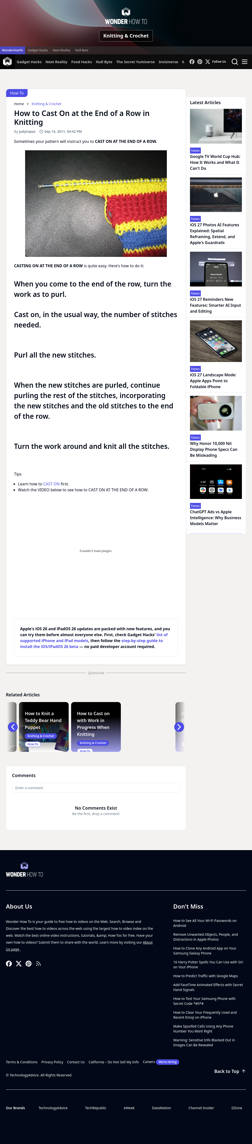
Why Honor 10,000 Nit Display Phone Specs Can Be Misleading (213, 449)
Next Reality (61, 50)
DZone (237, 1108)
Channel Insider (201, 1108)
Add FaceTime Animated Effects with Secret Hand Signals (208, 987)
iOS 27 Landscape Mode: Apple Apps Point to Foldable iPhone (213, 380)
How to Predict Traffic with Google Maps (205, 975)
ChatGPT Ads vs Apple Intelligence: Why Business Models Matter (215, 517)
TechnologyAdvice (52, 1108)
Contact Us (76, 1062)
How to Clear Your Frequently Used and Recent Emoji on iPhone (205, 1015)
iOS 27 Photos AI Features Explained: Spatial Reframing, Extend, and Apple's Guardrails (214, 233)
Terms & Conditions (22, 1062)
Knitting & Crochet (126, 35)
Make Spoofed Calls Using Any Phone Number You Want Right (203, 1028)
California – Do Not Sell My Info (114, 1062)
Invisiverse (168, 61)
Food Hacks (81, 61)
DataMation (161, 1108)
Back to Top (230, 1071)
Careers (161, 1062)
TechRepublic (95, 1108)
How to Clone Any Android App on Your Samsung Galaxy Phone (204, 950)
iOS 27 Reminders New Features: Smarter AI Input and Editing (215, 305)
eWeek (129, 1108)
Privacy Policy (52, 1062)
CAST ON (51, 484)
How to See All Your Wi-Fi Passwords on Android (205, 923)
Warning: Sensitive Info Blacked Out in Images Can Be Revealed (204, 1042)
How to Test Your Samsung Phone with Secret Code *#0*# (204, 1001)
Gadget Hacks (38, 50)
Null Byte (81, 50)
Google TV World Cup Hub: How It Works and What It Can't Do (215, 162)
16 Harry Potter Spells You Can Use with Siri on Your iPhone (208, 964)
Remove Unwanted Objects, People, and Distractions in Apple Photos (205, 937)
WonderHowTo (12, 50)
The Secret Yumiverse (135, 61)
